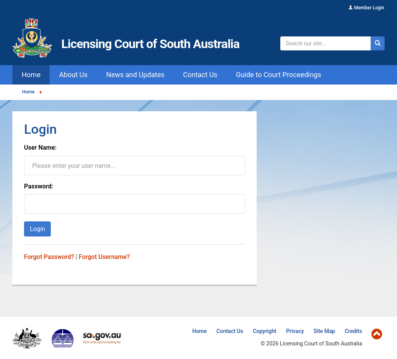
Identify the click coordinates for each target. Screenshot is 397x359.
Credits (353, 331)
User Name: (40, 147)
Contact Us (229, 331)
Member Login (369, 7)
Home (28, 92)
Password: (38, 186)
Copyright (264, 331)
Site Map (324, 331)
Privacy (295, 331)
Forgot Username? (104, 257)
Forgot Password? (49, 257)
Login (37, 229)
